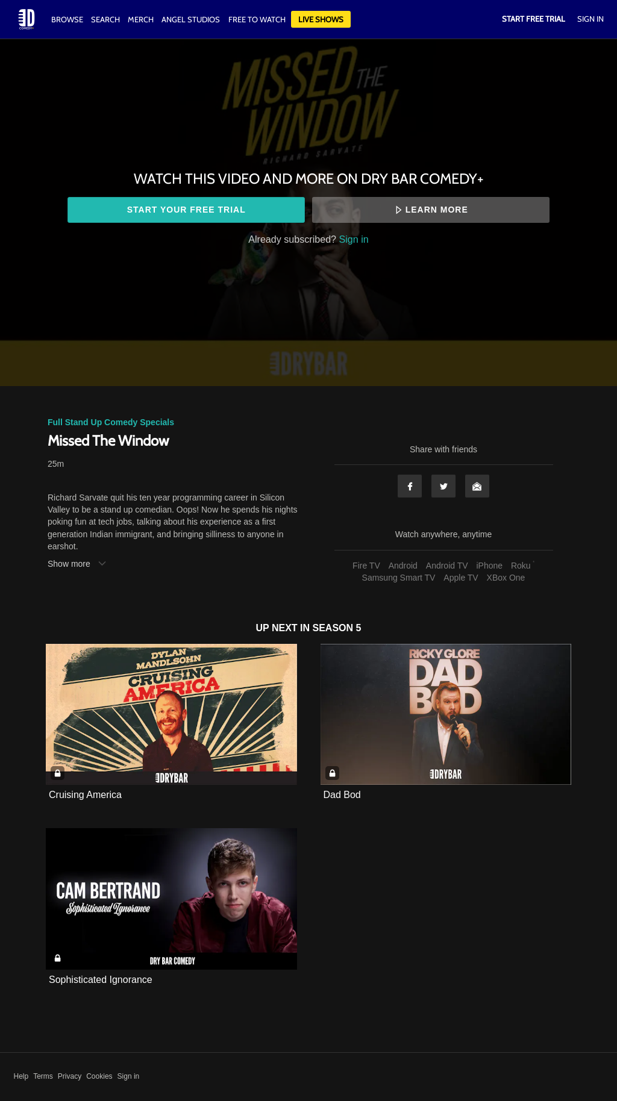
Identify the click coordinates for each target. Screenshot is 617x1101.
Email (477, 486)
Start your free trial (186, 209)
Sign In (590, 18)
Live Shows (320, 19)
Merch (141, 19)
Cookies (99, 1076)
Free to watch (257, 19)
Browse (68, 19)
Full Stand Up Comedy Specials (111, 422)
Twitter (443, 486)
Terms (43, 1076)
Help (21, 1076)
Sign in (354, 239)
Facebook (409, 486)
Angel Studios (190, 19)
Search (106, 19)
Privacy (69, 1076)
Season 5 (337, 628)
